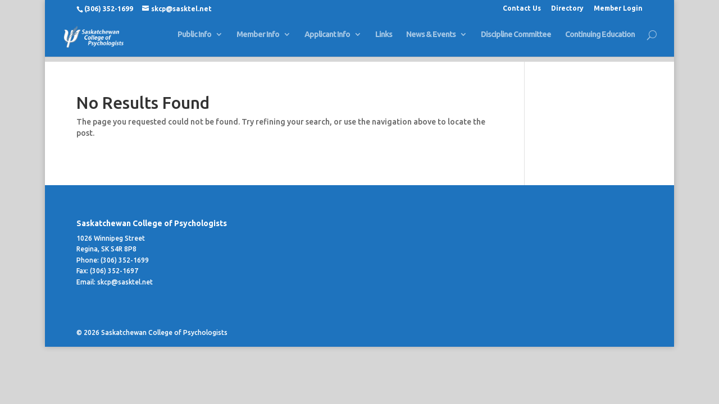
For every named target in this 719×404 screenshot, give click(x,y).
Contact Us (522, 8)
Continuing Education (600, 39)
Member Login (618, 8)
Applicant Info (327, 39)
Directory (567, 8)
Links (383, 39)
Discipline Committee (516, 39)
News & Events (431, 39)
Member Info (257, 39)
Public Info (194, 39)
